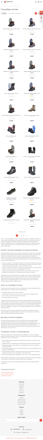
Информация (21, 395)
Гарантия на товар (21, 402)
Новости (21, 389)
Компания (21, 382)
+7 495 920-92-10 (16, 429)
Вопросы (21, 411)
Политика (21, 390)
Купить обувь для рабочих (8, 374)
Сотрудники (21, 385)
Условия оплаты (21, 399)
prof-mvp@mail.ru (28, 429)
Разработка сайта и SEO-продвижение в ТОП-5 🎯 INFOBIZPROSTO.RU (21, 438)
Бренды (21, 412)
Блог (22, 409)
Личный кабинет (21, 404)
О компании (21, 384)
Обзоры (21, 414)
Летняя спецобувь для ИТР (8, 372)
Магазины (21, 387)
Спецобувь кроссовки (6, 375)
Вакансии (21, 392)
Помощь (21, 397)
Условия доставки (21, 400)
